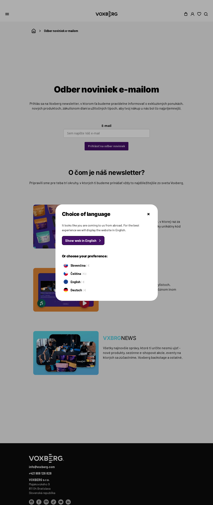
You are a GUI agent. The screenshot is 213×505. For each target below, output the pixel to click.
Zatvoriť (148, 214)
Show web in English (80, 240)
